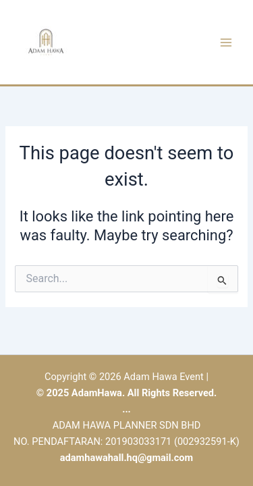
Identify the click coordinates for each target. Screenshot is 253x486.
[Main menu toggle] (226, 41)
